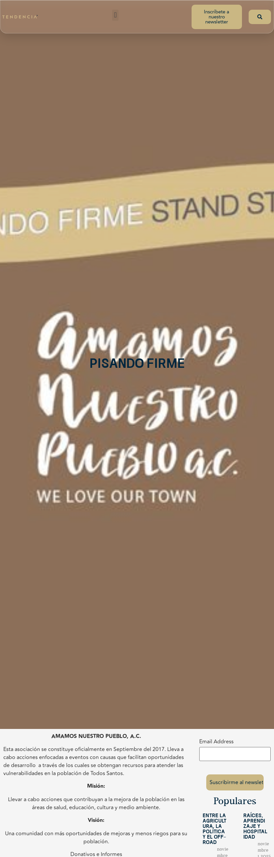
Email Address (216, 741)
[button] (115, 15)
